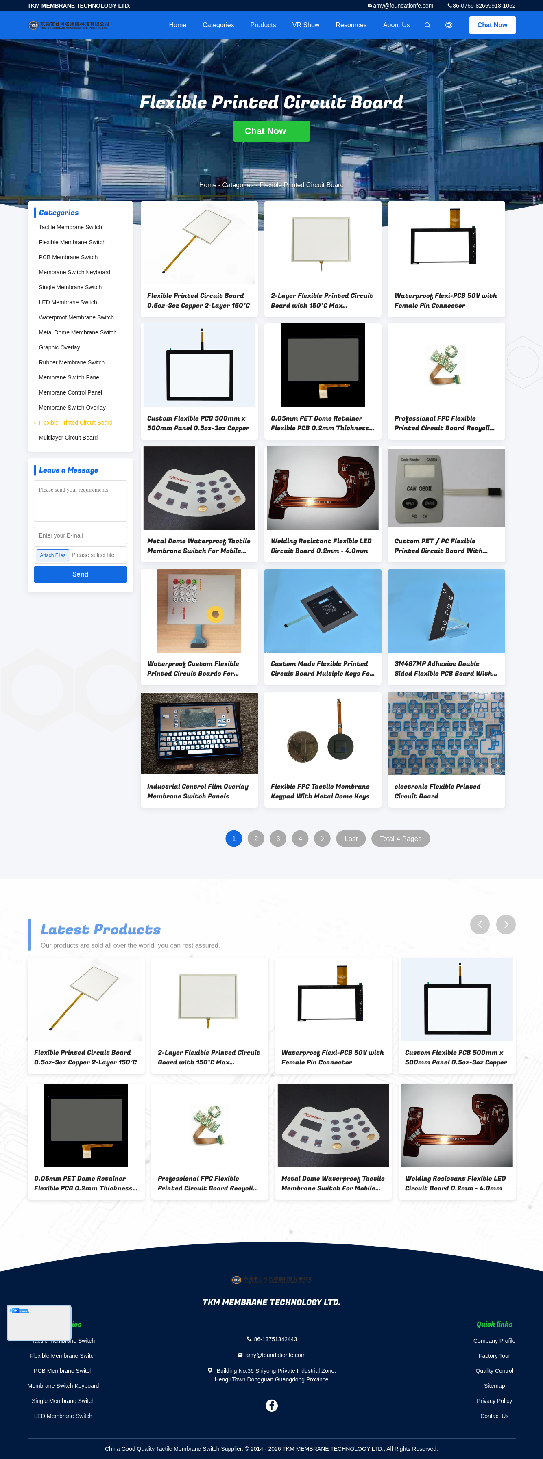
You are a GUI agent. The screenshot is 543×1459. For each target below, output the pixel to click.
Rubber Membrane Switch (72, 362)
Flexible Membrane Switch (72, 242)
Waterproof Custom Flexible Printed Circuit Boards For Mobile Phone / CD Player (193, 669)
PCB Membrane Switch (68, 257)
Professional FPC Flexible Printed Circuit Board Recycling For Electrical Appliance (446, 423)
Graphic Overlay (59, 347)
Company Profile (494, 1341)
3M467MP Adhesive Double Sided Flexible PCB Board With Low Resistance (443, 669)
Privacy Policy (494, 1401)
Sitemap (494, 1386)
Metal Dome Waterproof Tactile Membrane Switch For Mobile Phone (199, 546)
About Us (396, 25)
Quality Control (494, 1371)
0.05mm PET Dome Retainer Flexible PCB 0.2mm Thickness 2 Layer (323, 423)
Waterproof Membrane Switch (76, 317)
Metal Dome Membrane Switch (78, 332)
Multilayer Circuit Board (68, 437)
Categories (218, 25)
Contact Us (494, 1416)
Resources (351, 25)
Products (263, 25)
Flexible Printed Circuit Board (76, 422)
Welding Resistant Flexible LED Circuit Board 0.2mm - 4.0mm (321, 546)
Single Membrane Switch (70, 287)
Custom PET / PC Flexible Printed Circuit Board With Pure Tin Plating (439, 546)
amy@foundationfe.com (403, 5)
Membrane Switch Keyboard (75, 272)
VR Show (306, 25)
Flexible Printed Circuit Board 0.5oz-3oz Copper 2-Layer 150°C (198, 300)
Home (178, 25)
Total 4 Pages (400, 839)
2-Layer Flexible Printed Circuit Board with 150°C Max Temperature (322, 300)
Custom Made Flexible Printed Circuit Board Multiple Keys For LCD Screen (322, 669)
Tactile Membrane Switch (70, 227)
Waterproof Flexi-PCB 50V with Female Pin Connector (446, 300)
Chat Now (493, 25)
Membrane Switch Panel (70, 377)
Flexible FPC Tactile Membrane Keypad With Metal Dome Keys (320, 791)
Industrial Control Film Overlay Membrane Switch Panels (198, 791)
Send (80, 574)
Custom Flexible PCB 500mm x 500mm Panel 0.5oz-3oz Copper (198, 423)
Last (351, 839)
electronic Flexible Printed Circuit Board (438, 791)
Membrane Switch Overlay (72, 407)
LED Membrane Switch (68, 302)
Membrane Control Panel (70, 392)
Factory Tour (494, 1356)
